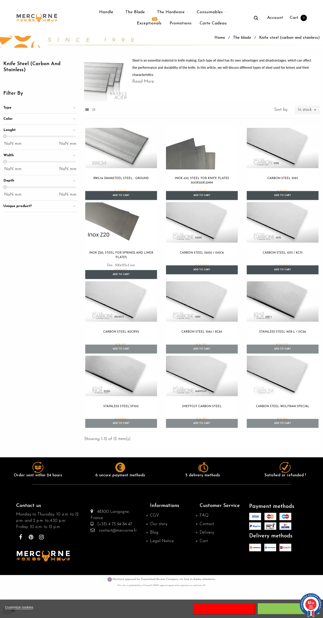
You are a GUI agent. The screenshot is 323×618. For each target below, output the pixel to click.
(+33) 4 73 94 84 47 (114, 555)
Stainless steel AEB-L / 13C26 (282, 357)
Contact (207, 554)
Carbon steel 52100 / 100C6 (202, 277)
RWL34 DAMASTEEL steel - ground (121, 201)
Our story (159, 554)
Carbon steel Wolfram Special (282, 433)
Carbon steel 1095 (282, 201)
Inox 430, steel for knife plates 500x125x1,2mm (202, 203)
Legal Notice (162, 572)
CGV (154, 545)
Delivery (207, 563)
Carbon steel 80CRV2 (121, 357)
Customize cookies (19, 607)
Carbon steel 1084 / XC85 (201, 357)
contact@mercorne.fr (117, 562)
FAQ (204, 545)
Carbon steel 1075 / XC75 (283, 277)
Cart (204, 572)
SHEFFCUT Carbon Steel (202, 433)
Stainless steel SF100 (121, 433)
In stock (308, 132)
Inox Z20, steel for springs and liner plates (121, 279)
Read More (143, 104)
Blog (154, 563)
